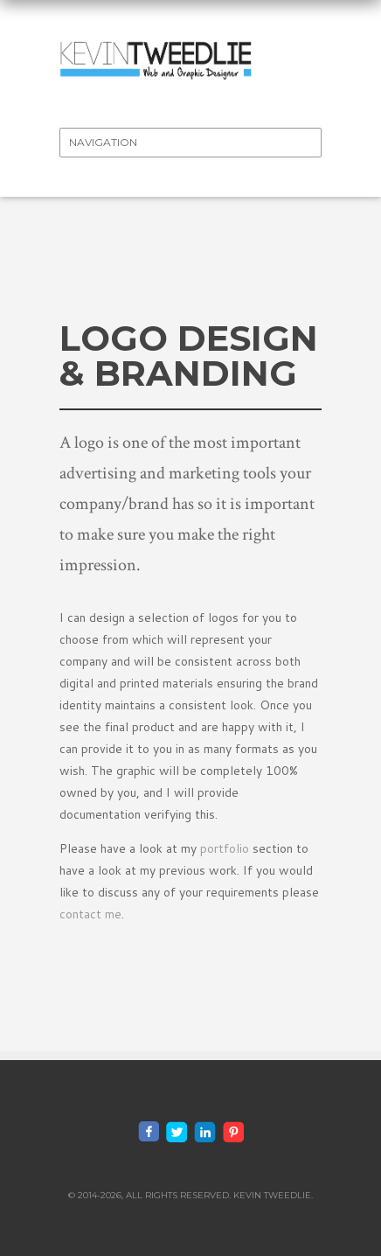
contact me (90, 914)
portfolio (224, 848)
